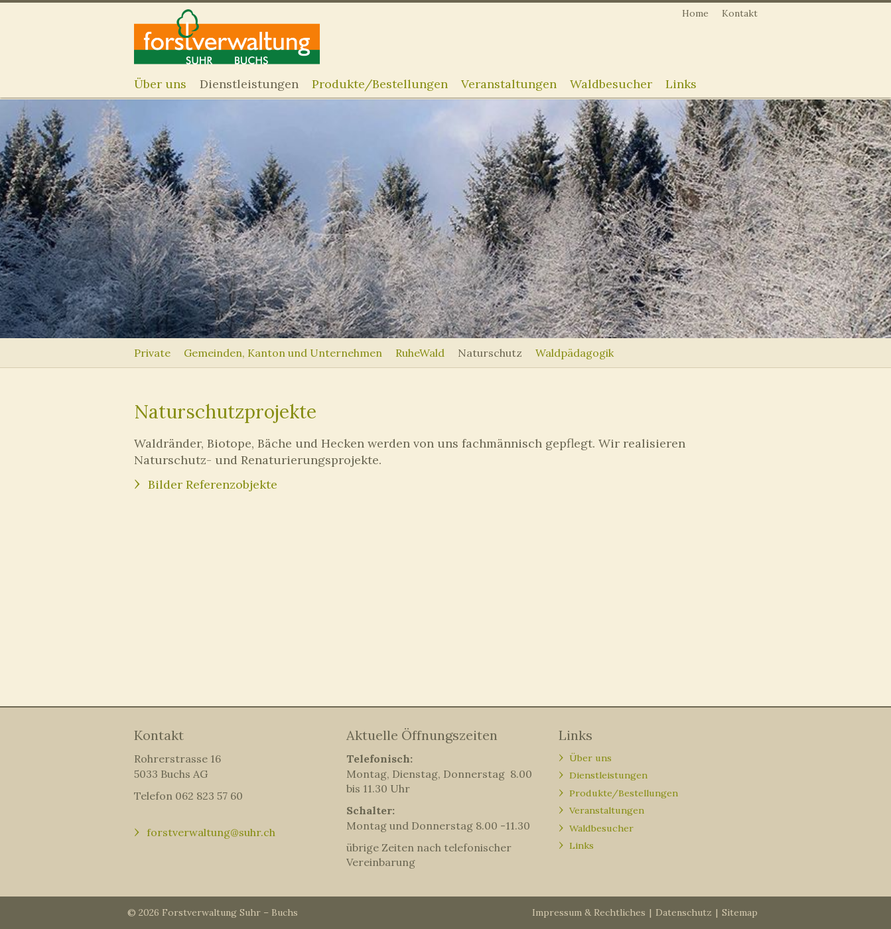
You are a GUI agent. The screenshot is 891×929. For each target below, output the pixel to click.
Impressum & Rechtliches (589, 912)
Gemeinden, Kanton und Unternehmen (283, 352)
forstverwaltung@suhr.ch (211, 832)
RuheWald (420, 352)
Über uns (160, 84)
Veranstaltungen (509, 84)
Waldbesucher (611, 84)
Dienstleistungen (249, 84)
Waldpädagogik (574, 352)
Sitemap (740, 912)
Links (681, 84)
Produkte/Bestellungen (380, 84)
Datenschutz (683, 912)
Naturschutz (490, 352)
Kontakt (740, 13)
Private (152, 352)
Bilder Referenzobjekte (214, 484)
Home (695, 13)
